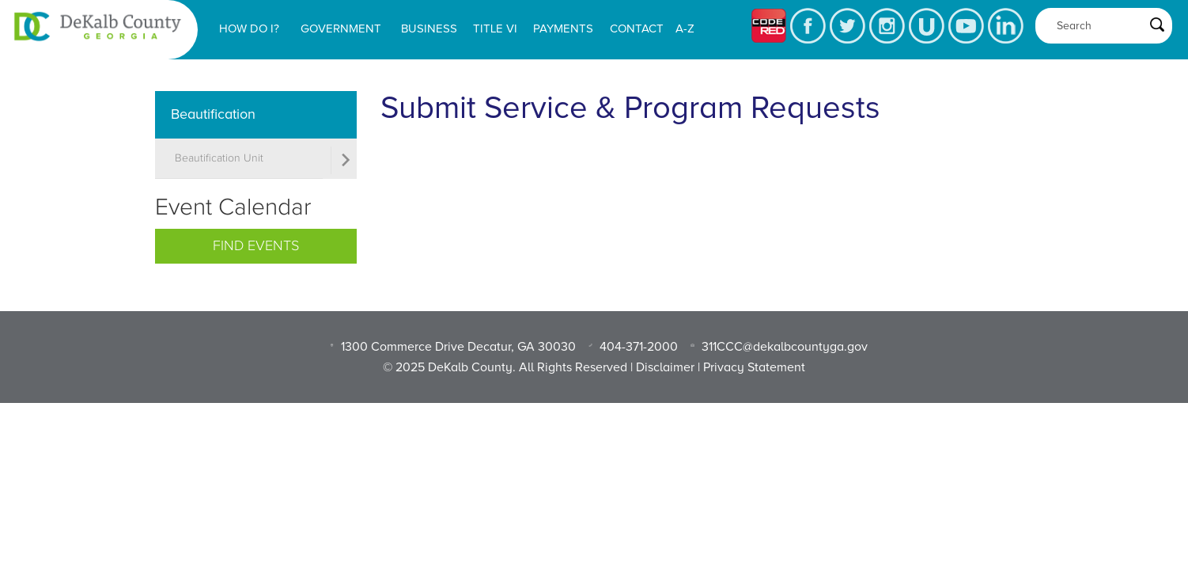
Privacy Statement (754, 367)
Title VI (495, 28)
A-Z (684, 28)
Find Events (256, 246)
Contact (637, 28)
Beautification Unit (219, 158)
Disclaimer (665, 367)
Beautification (213, 114)
